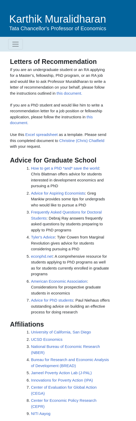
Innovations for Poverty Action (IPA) (62, 380)
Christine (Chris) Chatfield (81, 140)
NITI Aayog (40, 413)
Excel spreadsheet (41, 134)
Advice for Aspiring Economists (58, 193)
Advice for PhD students (52, 300)
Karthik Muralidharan (57, 19)
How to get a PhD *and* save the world (65, 168)
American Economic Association (59, 281)
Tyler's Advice (43, 237)
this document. (69, 93)
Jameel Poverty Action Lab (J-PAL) (61, 373)
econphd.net (42, 256)
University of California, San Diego (61, 332)
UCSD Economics (46, 339)
